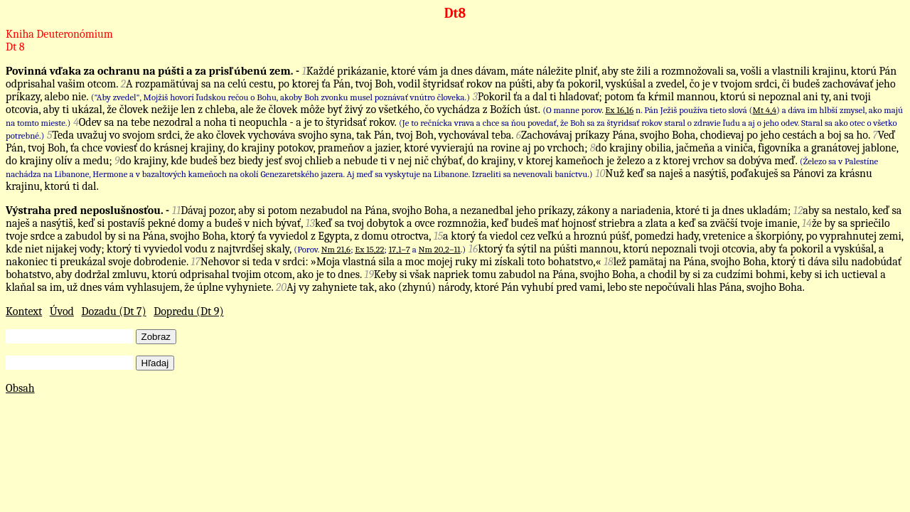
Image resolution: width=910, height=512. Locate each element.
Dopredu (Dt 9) (188, 311)
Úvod (62, 311)
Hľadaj (155, 363)
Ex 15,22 (369, 249)
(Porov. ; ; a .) (380, 249)
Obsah (20, 388)
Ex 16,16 (619, 110)
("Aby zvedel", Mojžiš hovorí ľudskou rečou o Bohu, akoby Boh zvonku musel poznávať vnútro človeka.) (280, 97)
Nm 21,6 (335, 249)
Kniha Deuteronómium (59, 34)
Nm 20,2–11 (440, 249)
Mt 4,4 (765, 110)
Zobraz (156, 336)
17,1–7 (399, 249)
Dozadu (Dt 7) (114, 311)
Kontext (24, 311)
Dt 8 (15, 47)
